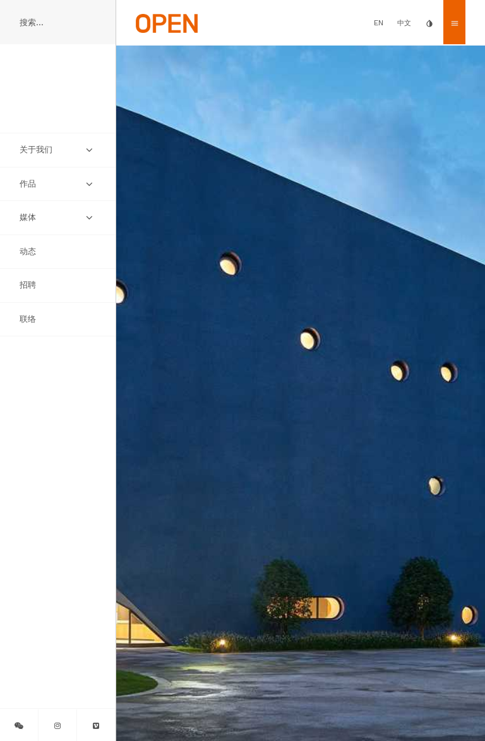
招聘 (28, 285)
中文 (404, 23)
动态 (28, 251)
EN (378, 22)
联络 (28, 319)
